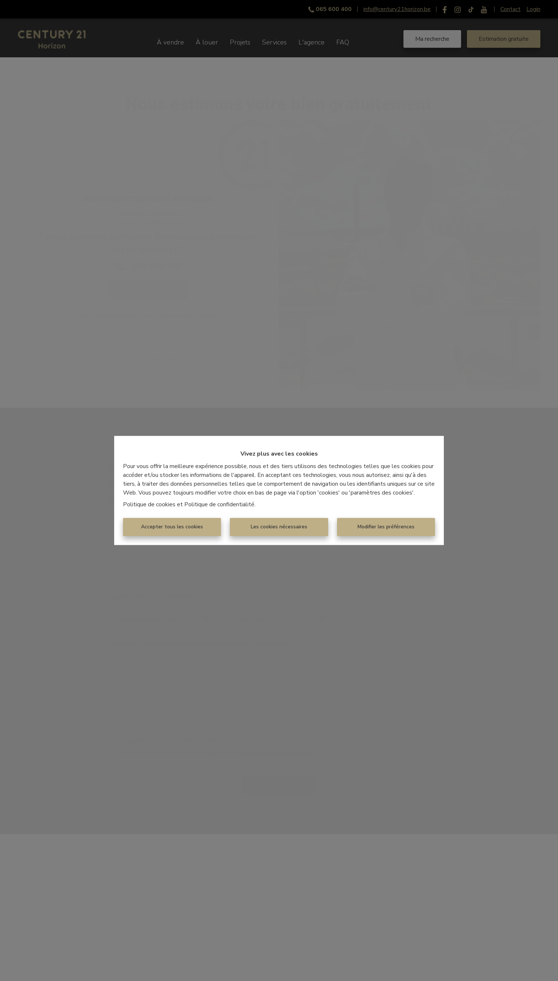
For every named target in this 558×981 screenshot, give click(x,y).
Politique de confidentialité (219, 505)
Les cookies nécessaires (279, 527)
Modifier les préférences (386, 527)
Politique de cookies (149, 505)
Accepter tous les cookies (172, 527)
